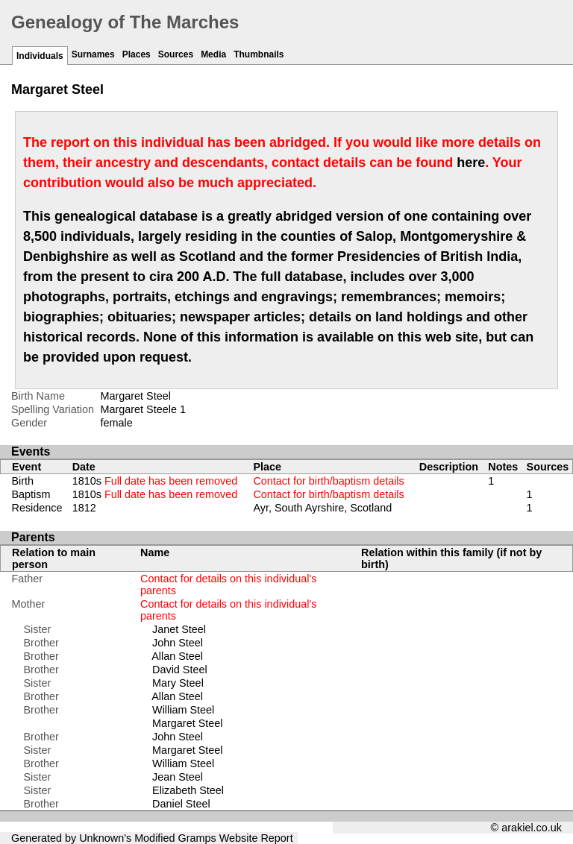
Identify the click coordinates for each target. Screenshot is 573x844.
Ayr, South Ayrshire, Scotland (322, 508)
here (471, 162)
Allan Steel (177, 656)
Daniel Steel (181, 804)
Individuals (39, 56)
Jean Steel (177, 777)
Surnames (93, 54)
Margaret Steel (187, 723)
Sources (175, 54)
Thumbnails (259, 54)
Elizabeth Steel (188, 790)
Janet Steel (179, 629)
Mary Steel (178, 683)
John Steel (177, 643)
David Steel (179, 669)
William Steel (183, 710)
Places (136, 54)
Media (213, 54)
